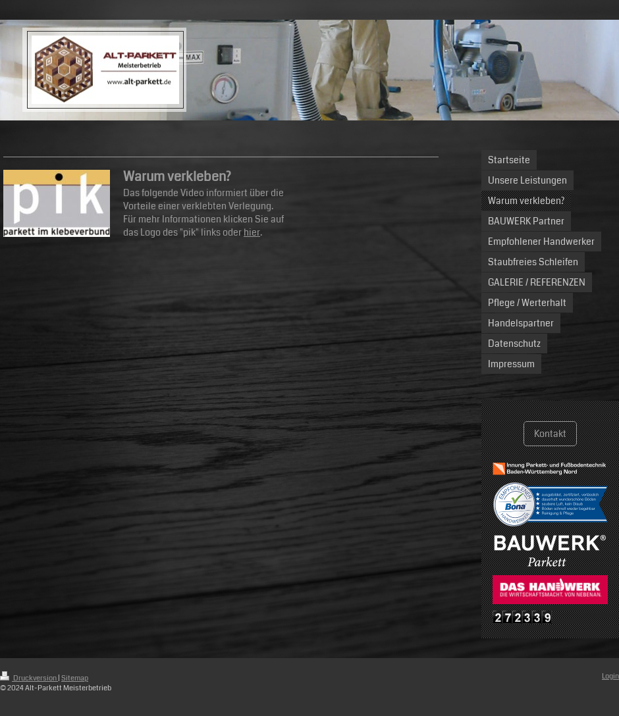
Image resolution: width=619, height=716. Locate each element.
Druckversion (29, 678)
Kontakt (550, 433)
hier (252, 232)
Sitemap (74, 678)
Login (610, 676)
